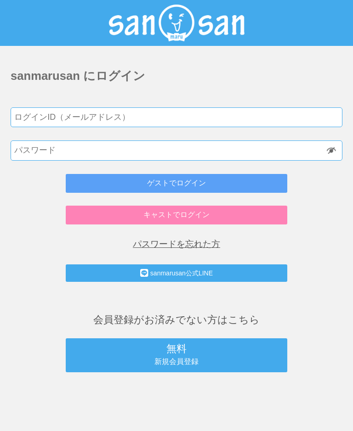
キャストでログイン (176, 214)
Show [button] (331, 150)
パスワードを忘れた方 (176, 244)
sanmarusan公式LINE (176, 273)
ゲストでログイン (176, 183)
